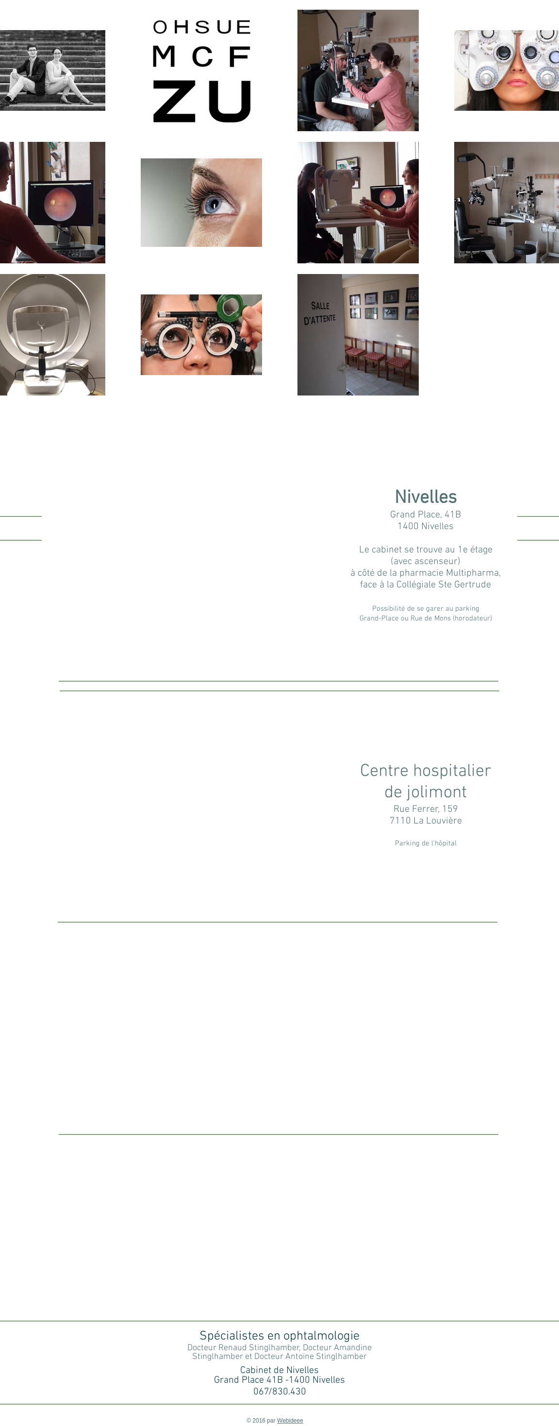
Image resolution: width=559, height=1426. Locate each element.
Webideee (290, 1420)
